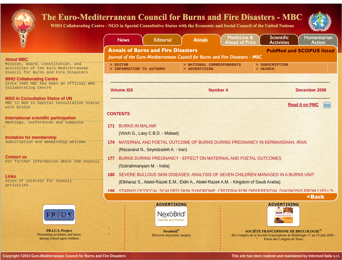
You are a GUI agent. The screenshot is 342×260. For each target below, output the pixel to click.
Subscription (273, 65)
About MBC (16, 59)
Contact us (16, 157)
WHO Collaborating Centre (31, 79)
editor (120, 65)
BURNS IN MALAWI (137, 126)
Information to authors (138, 69)
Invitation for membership (30, 137)
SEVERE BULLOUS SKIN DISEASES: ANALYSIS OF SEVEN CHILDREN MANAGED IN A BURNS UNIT (216, 174)
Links (10, 176)
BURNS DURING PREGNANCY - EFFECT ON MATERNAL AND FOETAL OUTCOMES (200, 158)
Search (266, 69)
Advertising (199, 69)
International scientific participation (40, 118)
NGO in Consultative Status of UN (38, 98)
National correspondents (213, 65)
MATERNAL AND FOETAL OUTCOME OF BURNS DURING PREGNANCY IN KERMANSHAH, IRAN (212, 142)
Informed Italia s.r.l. (324, 256)
